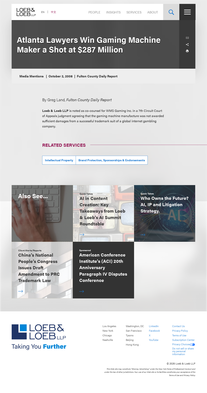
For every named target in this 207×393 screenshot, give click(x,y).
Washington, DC (135, 326)
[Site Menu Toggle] (187, 12)
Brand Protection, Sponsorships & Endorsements (111, 160)
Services (133, 12)
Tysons (129, 335)
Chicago (107, 335)
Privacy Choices (183, 344)
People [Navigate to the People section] (94, 12)
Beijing (130, 340)
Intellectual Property (59, 160)
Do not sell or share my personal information (183, 351)
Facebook (154, 331)
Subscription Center (183, 340)
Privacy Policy (180, 331)
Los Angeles (109, 326)
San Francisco (134, 331)
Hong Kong (132, 344)
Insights (113, 12)
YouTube (153, 340)
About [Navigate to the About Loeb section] (152, 12)
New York (108, 331)
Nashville (108, 340)
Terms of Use (179, 335)
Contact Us (178, 326)
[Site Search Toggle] (171, 12)
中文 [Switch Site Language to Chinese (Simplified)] (53, 12)
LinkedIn (154, 326)
